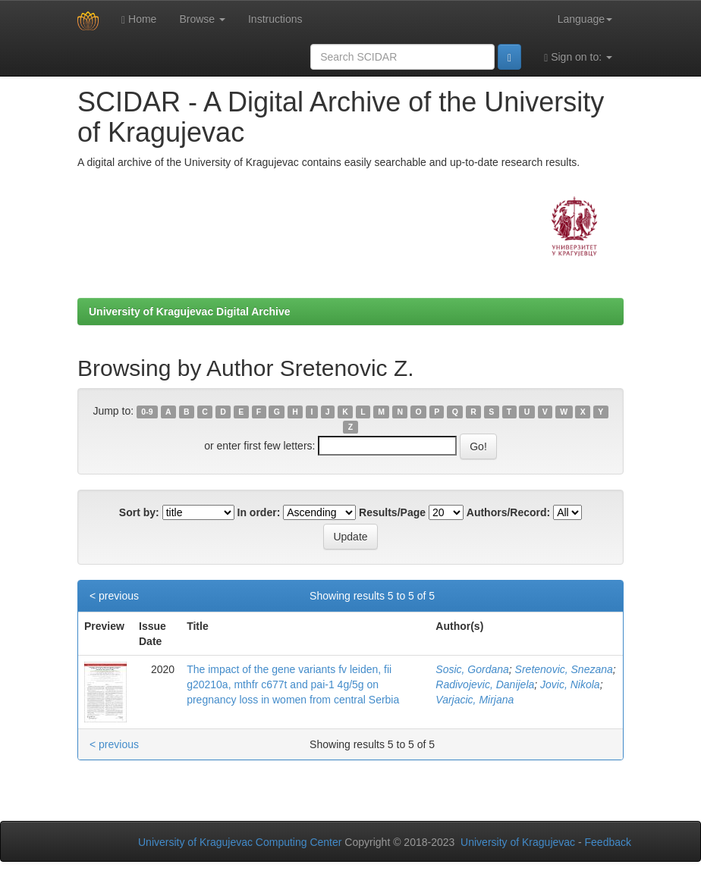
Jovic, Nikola (570, 684)
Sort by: (139, 512)
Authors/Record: (508, 512)
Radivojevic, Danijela (484, 684)
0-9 (146, 411)
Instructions (275, 19)
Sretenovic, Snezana (564, 669)
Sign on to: (578, 57)
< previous (114, 596)
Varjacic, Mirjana (474, 700)
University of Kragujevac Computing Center (239, 842)
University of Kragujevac (518, 842)
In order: (259, 512)
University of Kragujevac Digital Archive (190, 311)
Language (585, 19)
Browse (202, 19)
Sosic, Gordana (472, 669)
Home (138, 19)
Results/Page (392, 512)
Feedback (608, 842)
